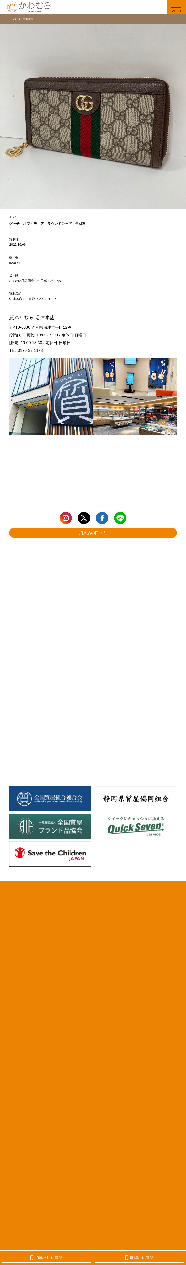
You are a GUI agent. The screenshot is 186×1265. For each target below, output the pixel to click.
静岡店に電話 (139, 1257)
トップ (13, 19)
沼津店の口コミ (93, 533)
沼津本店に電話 (46, 1257)
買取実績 (28, 19)
